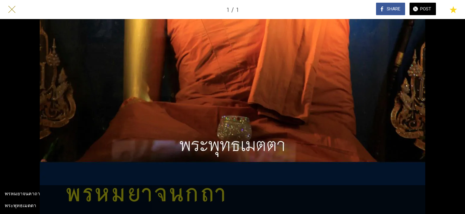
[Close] (11, 9)
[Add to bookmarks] (453, 9)
